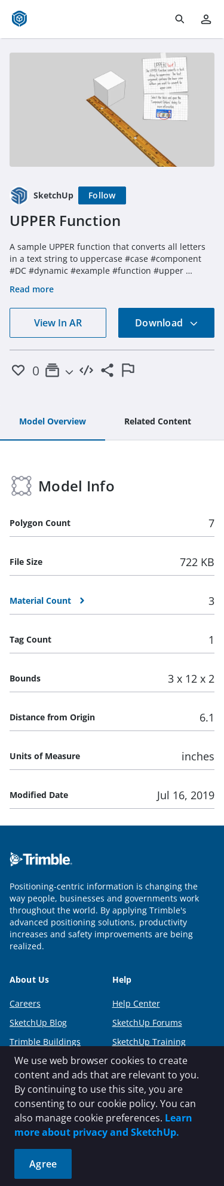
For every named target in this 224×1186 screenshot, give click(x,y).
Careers (25, 1003)
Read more (32, 289)
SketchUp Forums (147, 1022)
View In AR (58, 322)
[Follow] (102, 195)
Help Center (136, 1003)
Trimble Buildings (45, 1041)
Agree (43, 1163)
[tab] (52, 422)
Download (166, 322)
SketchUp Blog (38, 1022)
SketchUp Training (149, 1041)
